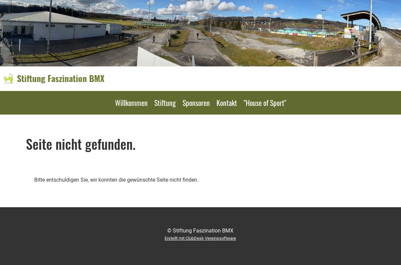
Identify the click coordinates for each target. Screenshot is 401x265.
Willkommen (131, 102)
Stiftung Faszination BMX (60, 78)
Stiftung (165, 102)
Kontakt (226, 102)
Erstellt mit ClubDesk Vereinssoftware (200, 238)
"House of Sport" (265, 102)
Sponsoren (196, 102)
